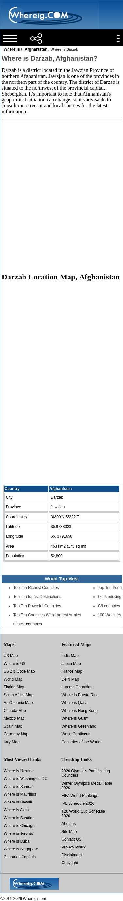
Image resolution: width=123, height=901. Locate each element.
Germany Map (16, 734)
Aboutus (68, 823)
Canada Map (15, 710)
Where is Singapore (21, 849)
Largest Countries (76, 687)
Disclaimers (71, 855)
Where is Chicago (19, 825)
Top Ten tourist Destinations (37, 596)
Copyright (69, 863)
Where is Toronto (18, 833)
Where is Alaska (18, 810)
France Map (71, 671)
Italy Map (12, 742)
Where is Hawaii (18, 802)
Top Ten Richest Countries (36, 587)
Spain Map (13, 726)
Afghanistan (36, 49)
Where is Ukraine (19, 771)
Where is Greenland (78, 726)
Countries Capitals (20, 857)
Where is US (14, 663)
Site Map (69, 831)
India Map (70, 655)
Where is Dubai (17, 841)
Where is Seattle (18, 818)
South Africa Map (18, 695)
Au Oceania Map (18, 702)
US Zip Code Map (19, 671)
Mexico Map (14, 718)
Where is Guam (74, 718)
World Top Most (62, 578)
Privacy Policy (73, 847)
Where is (12, 49)
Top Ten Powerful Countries (37, 606)
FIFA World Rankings (79, 795)
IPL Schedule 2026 (77, 803)
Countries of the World (80, 742)
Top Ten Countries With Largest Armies (47, 615)
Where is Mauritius (20, 794)
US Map (11, 655)
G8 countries (109, 606)
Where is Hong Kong (79, 710)
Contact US (71, 839)
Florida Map (14, 687)
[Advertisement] (61, 193)
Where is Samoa (18, 786)
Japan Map (71, 663)
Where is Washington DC (25, 778)
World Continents (76, 734)
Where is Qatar (74, 702)
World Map (13, 679)
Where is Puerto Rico (79, 695)
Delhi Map (70, 679)
